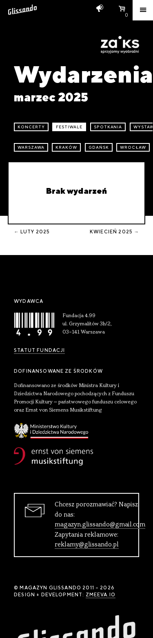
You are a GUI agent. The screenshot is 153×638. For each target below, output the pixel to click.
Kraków (66, 147)
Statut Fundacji (39, 350)
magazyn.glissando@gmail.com (100, 525)
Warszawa (31, 147)
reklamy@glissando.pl (87, 545)
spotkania (108, 127)
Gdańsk (99, 147)
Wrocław (133, 147)
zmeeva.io (100, 595)
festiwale (69, 127)
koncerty (31, 127)
